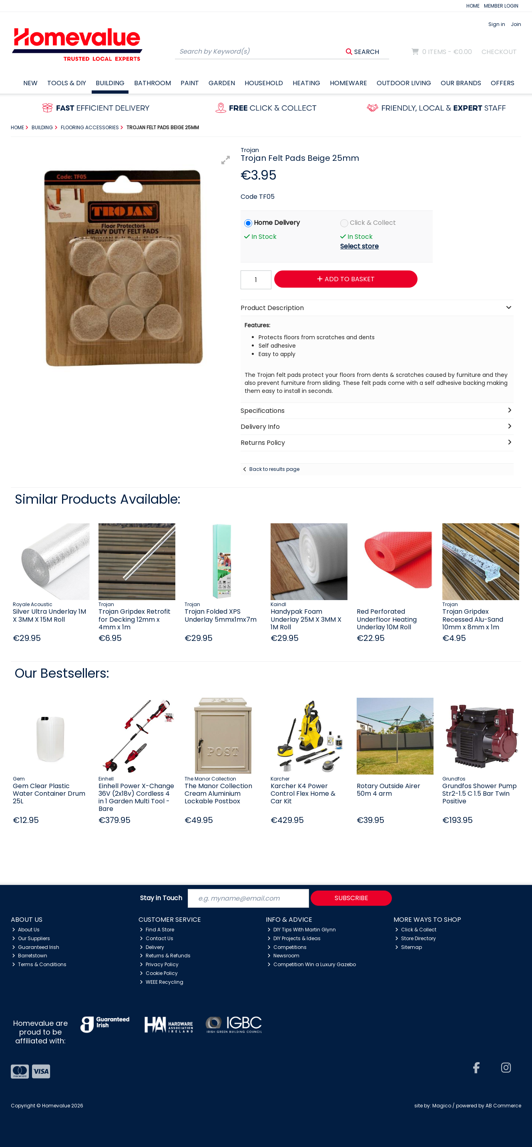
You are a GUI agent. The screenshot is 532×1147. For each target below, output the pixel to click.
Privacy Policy (159, 964)
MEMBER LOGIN (501, 5)
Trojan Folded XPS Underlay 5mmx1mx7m (221, 615)
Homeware (348, 83)
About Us (26, 929)
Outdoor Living (404, 83)
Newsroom (283, 955)
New (30, 83)
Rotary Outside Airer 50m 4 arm (388, 789)
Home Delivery (277, 222)
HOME (473, 5)
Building (110, 83)
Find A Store (157, 929)
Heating (306, 83)
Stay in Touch (161, 898)
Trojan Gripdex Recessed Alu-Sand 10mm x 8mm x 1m (472, 619)
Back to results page (274, 469)
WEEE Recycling (161, 982)
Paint (190, 83)
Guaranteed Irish (35, 947)
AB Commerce (503, 1105)
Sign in (496, 24)
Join (516, 24)
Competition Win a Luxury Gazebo (311, 964)
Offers (502, 83)
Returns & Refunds (165, 955)
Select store (359, 246)
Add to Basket (346, 279)
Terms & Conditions (39, 964)
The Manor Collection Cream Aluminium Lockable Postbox (218, 793)
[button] (225, 160)
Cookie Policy (159, 973)
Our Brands (461, 83)
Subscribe (351, 898)
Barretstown (29, 955)
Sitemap (408, 947)
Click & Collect (373, 222)
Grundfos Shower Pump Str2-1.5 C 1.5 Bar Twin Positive (479, 793)
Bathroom (152, 83)
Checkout (499, 51)
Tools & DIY (66, 83)
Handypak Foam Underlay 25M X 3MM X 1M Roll (306, 619)
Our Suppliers (31, 938)
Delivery (152, 947)
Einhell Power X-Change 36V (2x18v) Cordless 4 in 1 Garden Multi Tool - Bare (136, 797)
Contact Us (156, 938)
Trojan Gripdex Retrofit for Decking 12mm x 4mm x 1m (134, 619)
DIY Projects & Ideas (294, 938)
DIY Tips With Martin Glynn (301, 929)
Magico (441, 1105)
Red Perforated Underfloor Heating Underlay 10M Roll (387, 619)
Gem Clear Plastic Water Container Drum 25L (49, 793)
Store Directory (415, 938)
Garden (222, 83)
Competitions (287, 947)
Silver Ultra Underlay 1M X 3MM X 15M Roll (49, 615)
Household (264, 83)
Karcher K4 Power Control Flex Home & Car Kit (303, 793)
